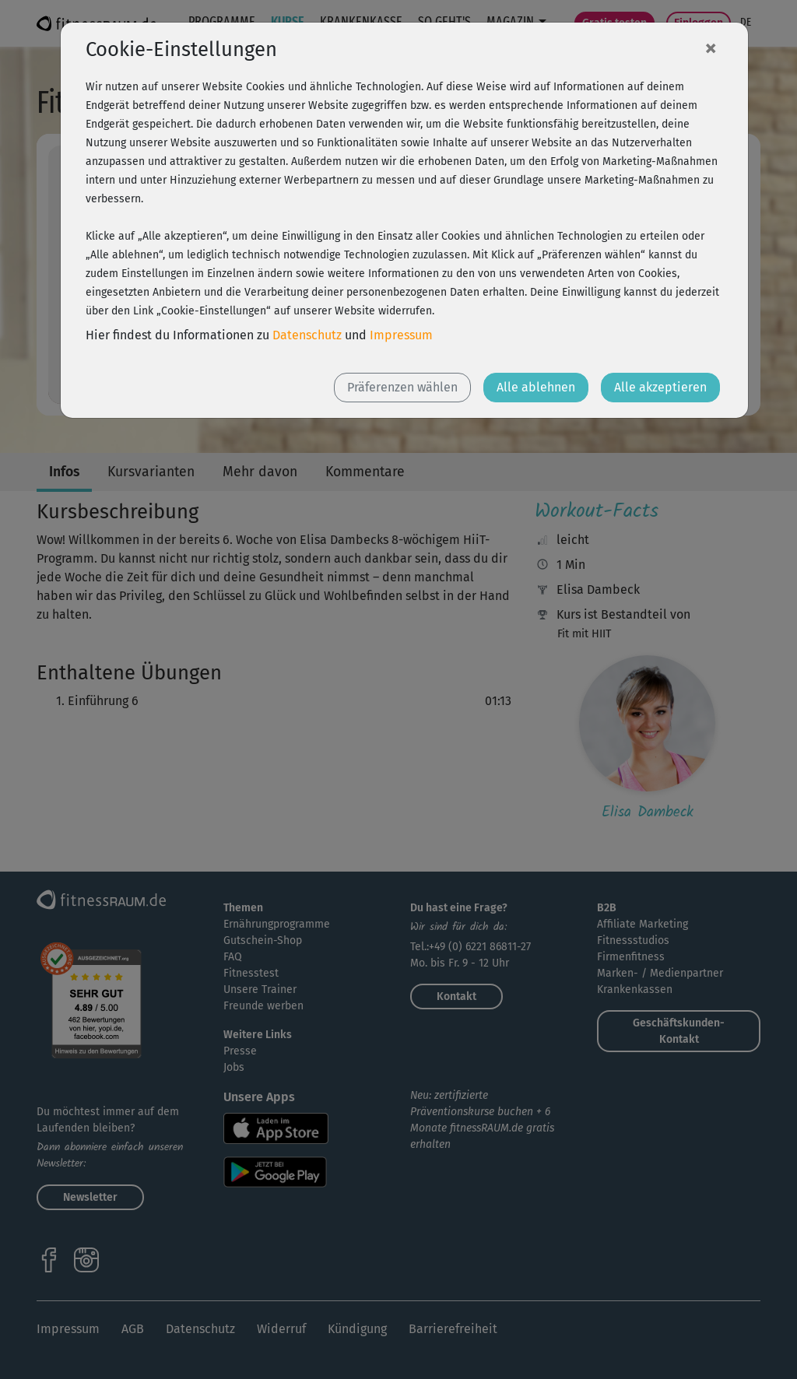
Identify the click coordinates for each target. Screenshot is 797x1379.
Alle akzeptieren (660, 387)
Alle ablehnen (536, 387)
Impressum (401, 335)
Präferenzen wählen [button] (402, 387)
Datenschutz (307, 335)
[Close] (710, 47)
